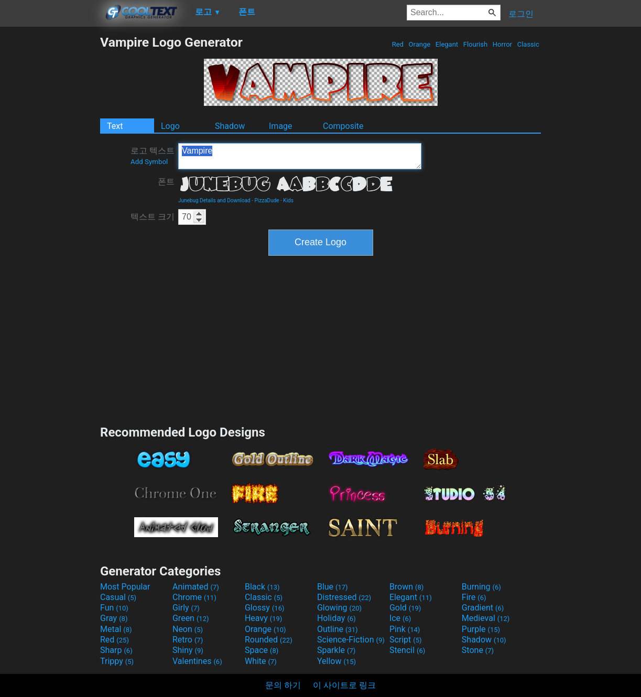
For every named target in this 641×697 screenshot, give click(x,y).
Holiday (336, 618)
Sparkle (336, 650)
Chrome (194, 597)
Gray (113, 618)
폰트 (166, 182)
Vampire (299, 156)
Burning (481, 587)
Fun (114, 608)
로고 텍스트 (153, 156)
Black (262, 587)
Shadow (230, 126)
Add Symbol (149, 162)
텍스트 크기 (153, 217)
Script (405, 640)
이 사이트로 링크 (344, 685)
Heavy (263, 618)
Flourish (476, 44)
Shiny (187, 650)
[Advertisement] (50, 192)
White (261, 661)
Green (190, 618)
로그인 (521, 14)
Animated (195, 587)
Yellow (336, 661)
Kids (288, 200)
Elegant (447, 44)
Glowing (339, 608)
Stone (478, 650)
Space (261, 650)
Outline (337, 629)
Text (115, 126)
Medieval (486, 618)
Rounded (268, 640)
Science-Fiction (351, 640)
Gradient (483, 608)
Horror (502, 44)
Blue (332, 587)
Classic (528, 44)
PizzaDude (267, 200)
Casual (118, 597)
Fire (474, 597)
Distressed (344, 597)
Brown (406, 587)
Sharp (116, 650)
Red (397, 44)
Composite (343, 126)
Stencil (407, 650)
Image (280, 126)
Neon (187, 629)
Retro (187, 640)
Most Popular (125, 587)
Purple (481, 629)
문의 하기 (283, 685)
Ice (400, 618)
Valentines (197, 661)
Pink (404, 629)
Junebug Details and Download (214, 200)
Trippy (117, 661)
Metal (116, 629)
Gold (405, 608)
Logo (170, 126)
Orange (419, 44)
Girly (186, 608)
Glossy (265, 608)
